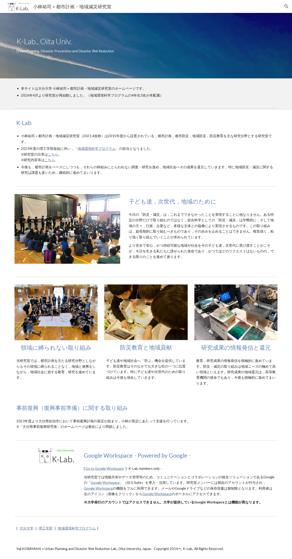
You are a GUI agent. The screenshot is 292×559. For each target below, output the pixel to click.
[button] (286, 6)
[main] (135, 45)
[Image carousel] (67, 231)
